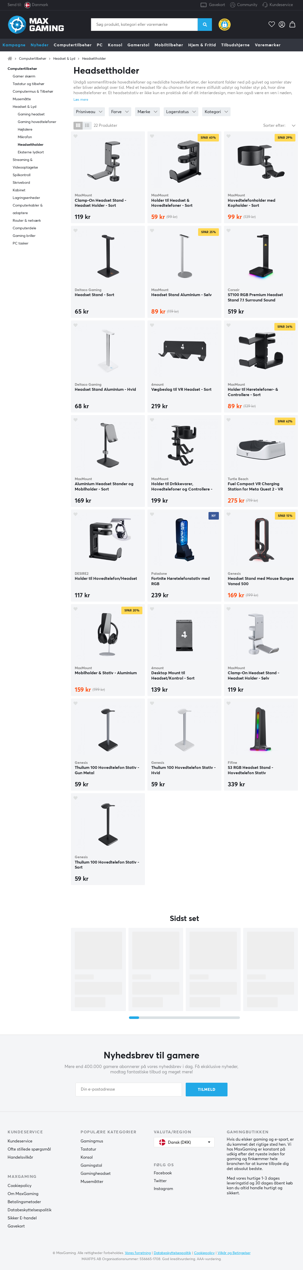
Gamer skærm (24, 76)
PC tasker (20, 243)
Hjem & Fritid (202, 45)
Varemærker (268, 45)
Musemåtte (22, 99)
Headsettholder (94, 58)
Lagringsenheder (26, 198)
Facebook (163, 1173)
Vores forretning (138, 1253)
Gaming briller (24, 236)
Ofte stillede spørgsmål (29, 1149)
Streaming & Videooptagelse (25, 163)
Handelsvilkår (20, 1157)
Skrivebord (21, 183)
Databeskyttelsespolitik (29, 1210)
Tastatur (88, 1149)
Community (243, 5)
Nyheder (40, 45)
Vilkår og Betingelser (234, 1253)
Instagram (163, 1189)
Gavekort (217, 5)
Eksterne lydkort (31, 152)
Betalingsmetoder (24, 1202)
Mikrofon (25, 137)
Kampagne (14, 45)
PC (100, 45)
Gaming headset (31, 114)
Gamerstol (138, 45)
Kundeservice (281, 5)
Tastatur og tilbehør (28, 84)
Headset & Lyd (64, 58)
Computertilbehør (73, 45)
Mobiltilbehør (169, 45)
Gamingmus (92, 1141)
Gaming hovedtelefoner (37, 122)
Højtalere (25, 129)
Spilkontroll (21, 175)
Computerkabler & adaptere (28, 209)
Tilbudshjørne (235, 45)
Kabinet (19, 190)
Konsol (115, 45)
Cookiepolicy (19, 1186)
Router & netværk (27, 220)
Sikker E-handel (22, 1218)
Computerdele (24, 228)
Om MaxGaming (23, 1194)
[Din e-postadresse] (128, 1089)
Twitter (160, 1181)
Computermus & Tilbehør (33, 91)
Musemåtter (92, 1182)
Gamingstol (91, 1165)
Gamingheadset (96, 1174)
